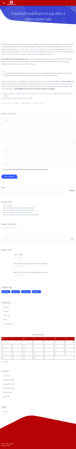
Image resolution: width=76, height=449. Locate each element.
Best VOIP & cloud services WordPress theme (18, 208)
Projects (36, 292)
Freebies (6, 292)
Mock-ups (26, 292)
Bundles (6, 307)
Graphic (15, 292)
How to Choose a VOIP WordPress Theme (17, 212)
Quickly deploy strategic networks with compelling (20, 215)
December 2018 (8, 380)
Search (3, 188)
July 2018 (6, 396)
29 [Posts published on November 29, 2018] (34, 357)
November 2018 (8, 384)
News (27, 103)
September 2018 (8, 388)
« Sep (3, 362)
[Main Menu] (4, 3)
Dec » (8, 362)
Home (5, 411)
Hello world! (7, 206)
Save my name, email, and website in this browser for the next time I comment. (26, 169)
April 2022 (6, 376)
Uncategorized (8, 324)
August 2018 (7, 392)
